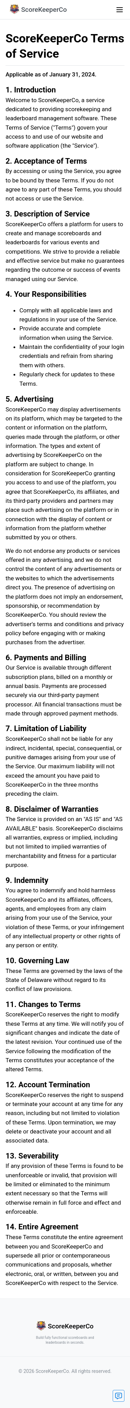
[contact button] (118, 1396)
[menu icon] (119, 10)
